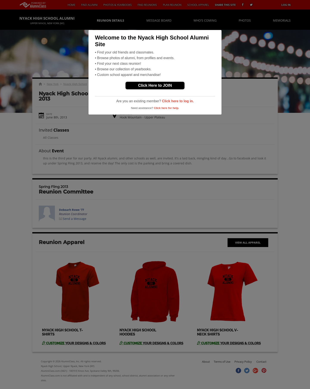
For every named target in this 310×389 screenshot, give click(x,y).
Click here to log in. (178, 101)
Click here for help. (166, 108)
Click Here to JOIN (155, 85)
